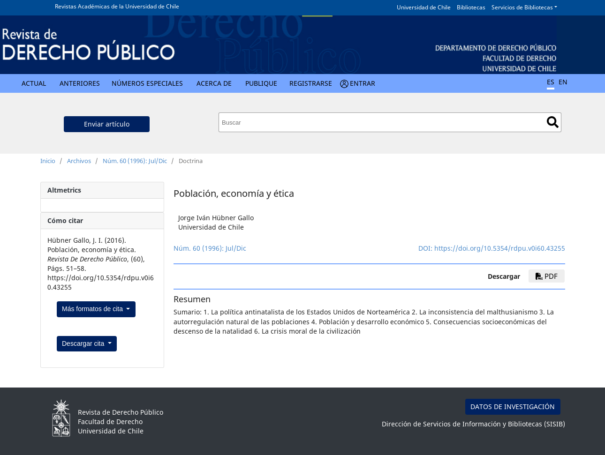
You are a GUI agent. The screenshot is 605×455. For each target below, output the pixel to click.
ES (550, 81)
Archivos (79, 161)
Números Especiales (147, 83)
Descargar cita (84, 343)
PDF (547, 276)
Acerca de (214, 83)
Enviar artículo (106, 123)
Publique (261, 83)
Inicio (47, 161)
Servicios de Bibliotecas (522, 7)
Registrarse (310, 83)
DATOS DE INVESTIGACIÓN (512, 406)
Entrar (362, 83)
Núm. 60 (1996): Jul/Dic (135, 161)
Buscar (553, 122)
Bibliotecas (471, 7)
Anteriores (80, 83)
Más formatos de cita (93, 309)
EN (563, 81)
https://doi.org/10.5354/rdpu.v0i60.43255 (499, 248)
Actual (34, 83)
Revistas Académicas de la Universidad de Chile (117, 6)
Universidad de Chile (424, 7)
